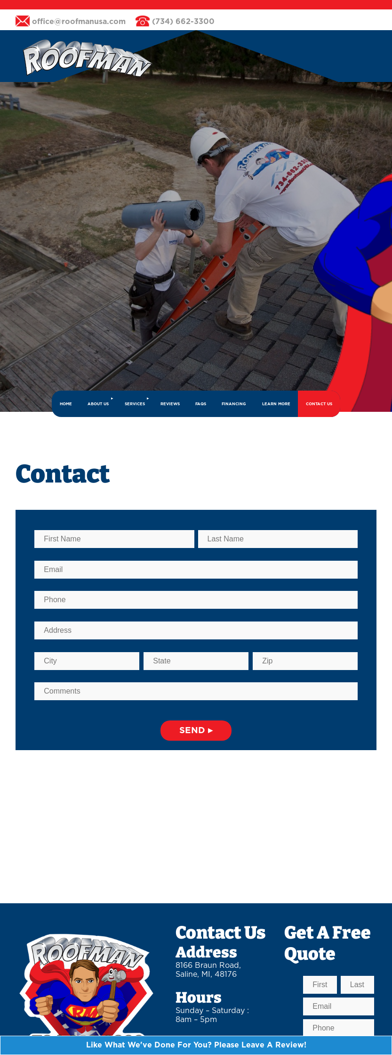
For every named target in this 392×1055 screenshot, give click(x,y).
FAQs (200, 404)
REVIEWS (170, 404)
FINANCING (234, 404)
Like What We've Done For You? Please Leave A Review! (196, 1045)
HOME (66, 404)
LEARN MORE (276, 404)
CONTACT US (319, 404)
